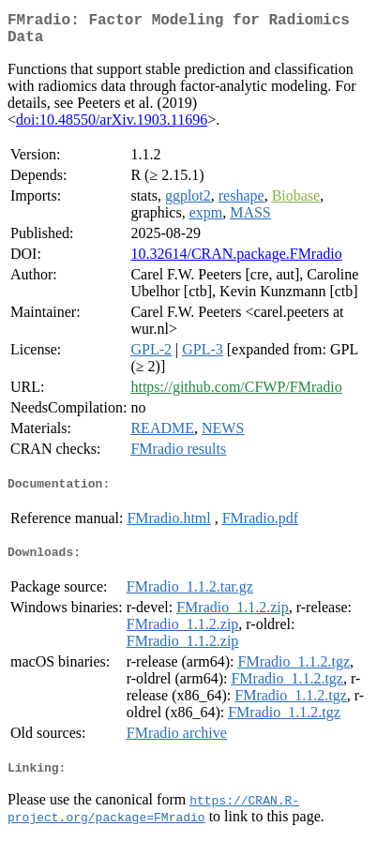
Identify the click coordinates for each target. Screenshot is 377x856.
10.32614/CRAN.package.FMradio (235, 261)
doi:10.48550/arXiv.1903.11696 (111, 127)
